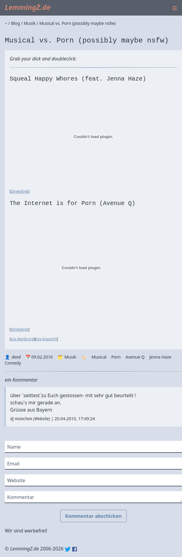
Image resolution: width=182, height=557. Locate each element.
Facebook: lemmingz (74, 549)
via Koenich (46, 339)
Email (13, 463)
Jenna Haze (160, 357)
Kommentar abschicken (93, 516)
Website (41, 418)
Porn (116, 357)
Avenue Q (135, 357)
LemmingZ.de (28, 7)
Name (14, 447)
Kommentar (20, 497)
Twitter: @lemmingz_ (68, 549)
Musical (99, 357)
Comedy (13, 363)
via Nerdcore (22, 339)
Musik (70, 357)
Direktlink (19, 191)
